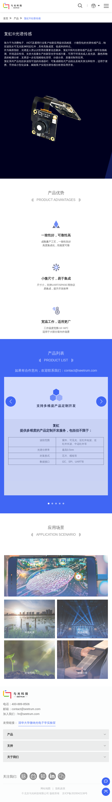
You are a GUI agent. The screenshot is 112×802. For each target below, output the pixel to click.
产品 (16, 18)
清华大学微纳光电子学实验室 (37, 722)
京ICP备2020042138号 (74, 793)
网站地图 (45, 788)
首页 (5, 18)
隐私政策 (60, 788)
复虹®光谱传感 (32, 18)
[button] (101, 401)
